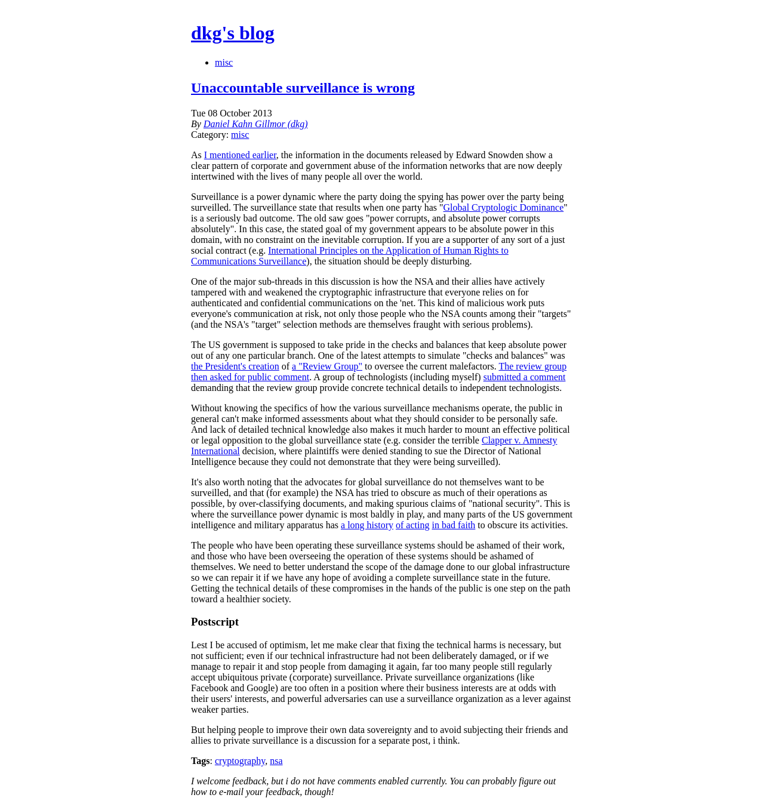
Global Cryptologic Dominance (503, 207)
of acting (412, 525)
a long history (367, 525)
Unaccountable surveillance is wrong (303, 88)
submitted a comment (524, 377)
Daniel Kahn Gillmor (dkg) (256, 124)
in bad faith (453, 525)
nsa (276, 761)
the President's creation (235, 366)
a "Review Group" (327, 366)
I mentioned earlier (240, 155)
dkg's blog (233, 33)
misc (224, 62)
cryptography (240, 761)
